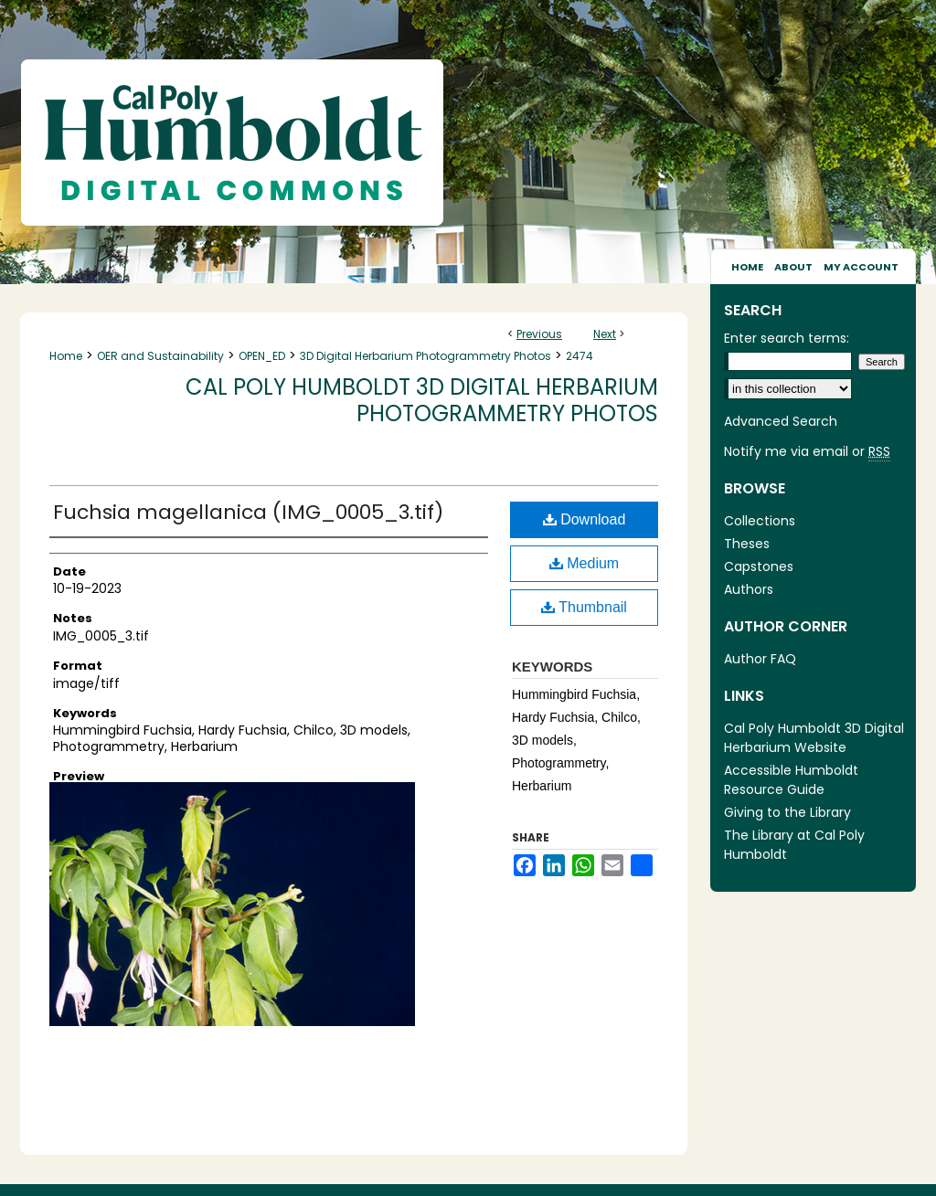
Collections (759, 521)
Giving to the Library (787, 812)
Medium (584, 563)
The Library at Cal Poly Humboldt (794, 844)
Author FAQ (760, 659)
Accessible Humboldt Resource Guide (791, 780)
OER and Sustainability (160, 356)
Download (584, 519)
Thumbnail (584, 607)
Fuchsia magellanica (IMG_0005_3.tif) (248, 512)
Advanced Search (780, 421)
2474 (579, 356)
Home (65, 356)
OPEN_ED (262, 356)
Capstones (758, 566)
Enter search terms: (786, 338)
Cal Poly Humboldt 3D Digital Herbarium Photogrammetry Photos (422, 400)
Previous (539, 334)
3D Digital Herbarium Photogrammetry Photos (425, 356)
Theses (747, 543)
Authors (748, 589)
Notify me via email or (807, 451)
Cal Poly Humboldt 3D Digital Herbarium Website (814, 738)
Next (604, 334)
